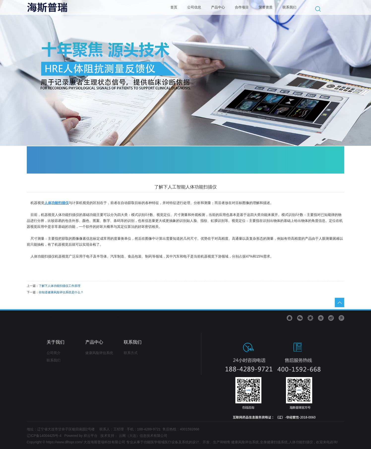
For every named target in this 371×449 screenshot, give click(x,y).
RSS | (75, 318)
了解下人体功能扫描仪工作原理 (59, 286)
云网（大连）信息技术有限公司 (143, 436)
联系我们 (54, 360)
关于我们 (55, 342)
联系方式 (131, 353)
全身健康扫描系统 (274, 442)
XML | (90, 318)
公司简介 (54, 353)
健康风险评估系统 (99, 353)
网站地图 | (58, 318)
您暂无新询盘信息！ (114, 318)
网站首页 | (37, 318)
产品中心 (94, 342)
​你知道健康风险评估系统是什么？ (61, 292)
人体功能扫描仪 (301, 442)
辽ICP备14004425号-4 (44, 436)
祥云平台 (90, 436)
